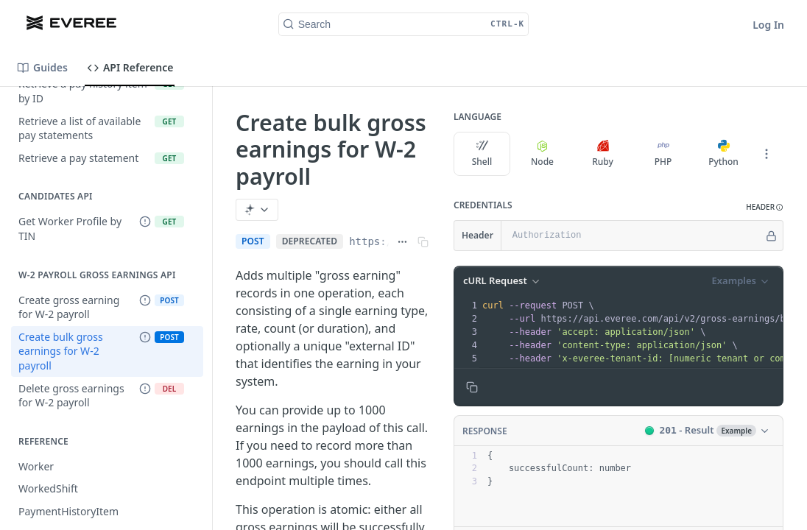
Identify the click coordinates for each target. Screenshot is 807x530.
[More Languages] (766, 154)
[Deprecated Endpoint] (145, 222)
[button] (764, 207)
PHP (663, 154)
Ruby (602, 154)
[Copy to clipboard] (472, 387)
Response (484, 431)
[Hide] (771, 235)
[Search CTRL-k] (404, 24)
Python (723, 154)
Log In (768, 25)
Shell (482, 154)
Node (542, 154)
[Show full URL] (402, 241)
